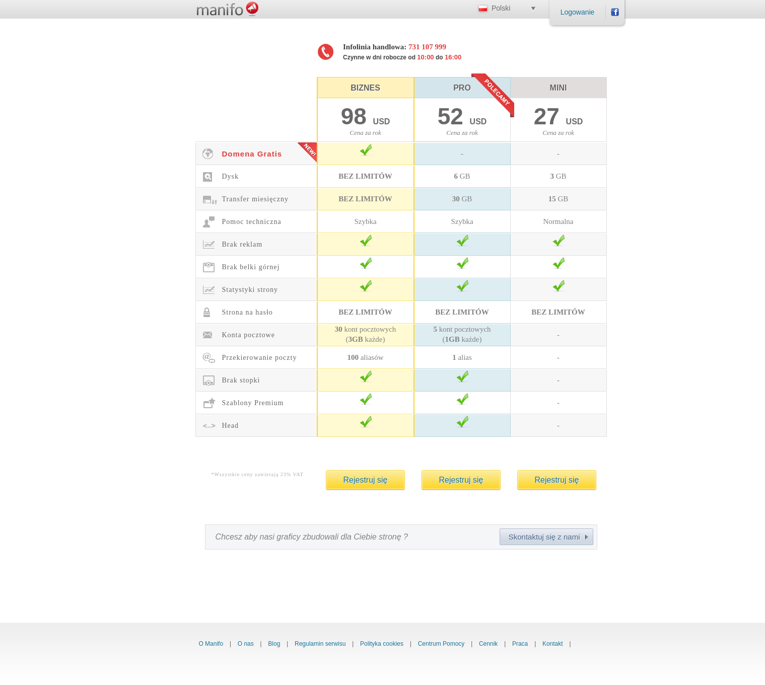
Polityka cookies (381, 643)
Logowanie (578, 12)
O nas (246, 643)
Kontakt (552, 643)
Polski (501, 8)
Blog (274, 643)
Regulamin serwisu (320, 643)
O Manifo (210, 643)
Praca (520, 643)
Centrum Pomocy (441, 643)
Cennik (488, 643)
